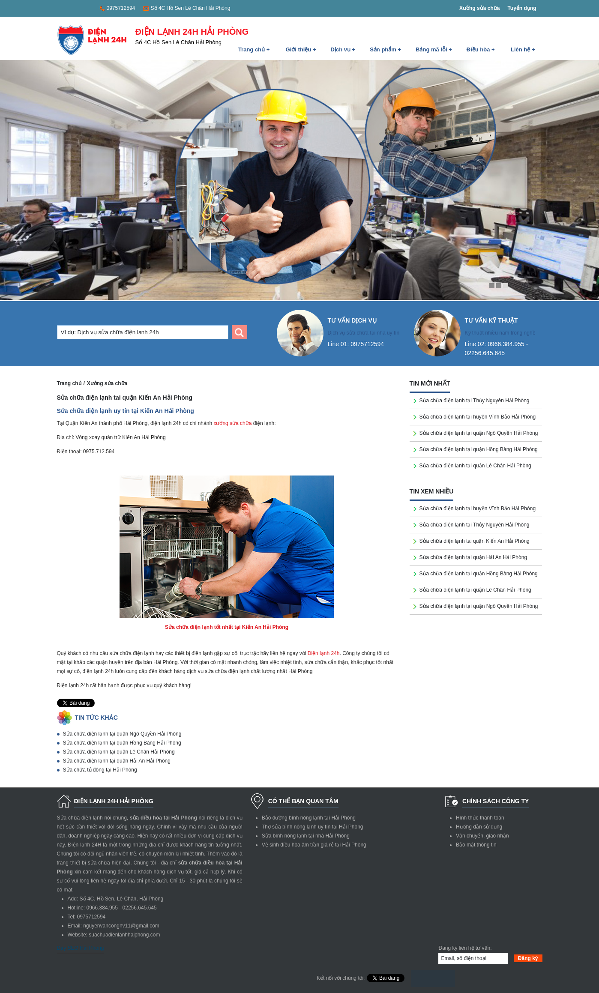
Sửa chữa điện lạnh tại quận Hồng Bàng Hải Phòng (122, 743)
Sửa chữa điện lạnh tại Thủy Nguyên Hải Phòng (474, 401)
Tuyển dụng (521, 8)
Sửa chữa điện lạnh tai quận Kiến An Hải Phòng (474, 541)
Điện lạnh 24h (324, 653)
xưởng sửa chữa (232, 423)
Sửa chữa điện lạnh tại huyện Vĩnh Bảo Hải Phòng (477, 417)
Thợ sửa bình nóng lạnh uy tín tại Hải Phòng (312, 827)
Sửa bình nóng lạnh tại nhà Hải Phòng (306, 836)
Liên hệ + (523, 49)
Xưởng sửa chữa (479, 8)
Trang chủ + (254, 49)
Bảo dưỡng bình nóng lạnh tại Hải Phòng (309, 818)
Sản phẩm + (385, 49)
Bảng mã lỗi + (434, 49)
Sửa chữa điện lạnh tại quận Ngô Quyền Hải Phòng (122, 734)
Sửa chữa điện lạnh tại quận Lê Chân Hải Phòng (119, 752)
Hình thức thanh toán (480, 818)
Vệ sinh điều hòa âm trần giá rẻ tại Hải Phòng (314, 845)
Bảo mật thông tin (476, 845)
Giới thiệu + (301, 49)
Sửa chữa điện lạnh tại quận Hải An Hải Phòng (117, 761)
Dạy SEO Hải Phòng (80, 948)
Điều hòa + (481, 49)
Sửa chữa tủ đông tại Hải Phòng (100, 770)
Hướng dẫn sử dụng (479, 827)
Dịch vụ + (343, 49)
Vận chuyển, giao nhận (482, 836)
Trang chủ (69, 383)
